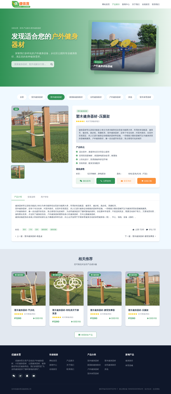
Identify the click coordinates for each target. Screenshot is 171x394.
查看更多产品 (85, 335)
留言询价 (126, 181)
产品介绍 (18, 197)
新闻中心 (126, 4)
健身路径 (129, 360)
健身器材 (19, 205)
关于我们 (136, 4)
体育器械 (129, 365)
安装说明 (31, 197)
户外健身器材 (115, 97)
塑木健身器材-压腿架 (138, 310)
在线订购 (146, 181)
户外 (30, 229)
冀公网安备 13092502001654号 (131, 389)
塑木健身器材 (36, 28)
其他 (130, 97)
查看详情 (38, 318)
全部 (22, 97)
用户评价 (44, 197)
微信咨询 (85, 181)
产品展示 (116, 4)
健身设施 (53, 229)
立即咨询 (106, 181)
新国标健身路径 (76, 97)
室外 (36, 229)
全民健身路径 (96, 97)
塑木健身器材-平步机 (24, 310)
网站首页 (106, 4)
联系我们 (156, 4)
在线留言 (146, 4)
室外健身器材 (37, 97)
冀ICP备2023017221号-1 (108, 389)
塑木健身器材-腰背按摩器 (102, 310)
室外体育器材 (145, 97)
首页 (21, 28)
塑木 (24, 229)
